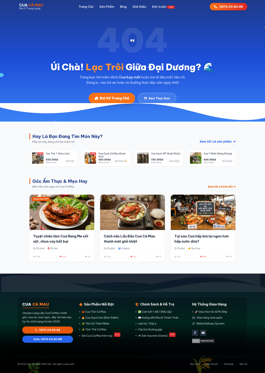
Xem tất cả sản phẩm (217, 141)
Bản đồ (243, 364)
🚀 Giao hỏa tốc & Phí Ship (209, 311)
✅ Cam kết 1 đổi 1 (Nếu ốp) (153, 311)
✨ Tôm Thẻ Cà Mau (92, 329)
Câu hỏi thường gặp (148, 329)
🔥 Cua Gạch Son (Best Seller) (99, 317)
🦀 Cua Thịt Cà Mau (92, 311)
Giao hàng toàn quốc (207, 317)
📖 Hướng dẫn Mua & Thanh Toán (157, 317)
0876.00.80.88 (47, 330)
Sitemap (229, 364)
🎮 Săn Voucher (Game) (155, 335)
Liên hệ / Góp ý (145, 323)
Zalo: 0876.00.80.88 (47, 339)
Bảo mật (195, 364)
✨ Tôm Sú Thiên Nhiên (94, 323)
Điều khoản (212, 364)
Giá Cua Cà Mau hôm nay (99, 335)
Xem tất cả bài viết (222, 186)
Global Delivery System (208, 323)
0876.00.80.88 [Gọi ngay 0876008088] (228, 6)
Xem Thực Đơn (157, 98)
